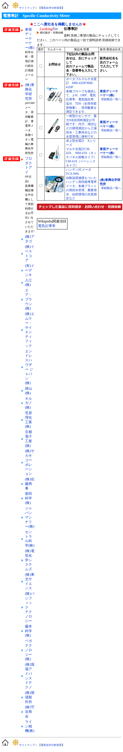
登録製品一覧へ (111, 99)
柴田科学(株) (28, 498)
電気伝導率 (46, 226)
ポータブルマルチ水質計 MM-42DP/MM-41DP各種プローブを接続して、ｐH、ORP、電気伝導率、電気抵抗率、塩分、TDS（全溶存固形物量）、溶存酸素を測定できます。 (81, 95)
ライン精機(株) (29, 726)
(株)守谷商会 (29, 711)
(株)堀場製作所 (29, 697)
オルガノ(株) (28, 403)
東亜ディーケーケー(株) (29, 38)
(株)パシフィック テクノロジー (29, 607)
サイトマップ (23, 7)
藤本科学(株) (28, 630)
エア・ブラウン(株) (28, 299)
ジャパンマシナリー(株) (29, 517)
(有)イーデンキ (29, 270)
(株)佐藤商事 (29, 483)
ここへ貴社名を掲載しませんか (57, 24)
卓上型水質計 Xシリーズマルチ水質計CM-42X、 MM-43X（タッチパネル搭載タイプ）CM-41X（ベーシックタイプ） (81, 153)
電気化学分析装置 (51, 7)
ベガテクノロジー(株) (28, 650)
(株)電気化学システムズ (29, 560)
